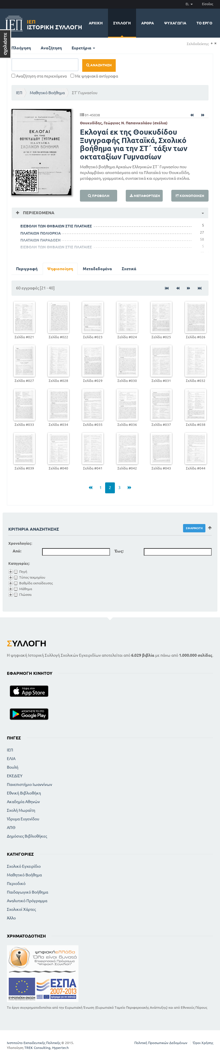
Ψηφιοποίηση (60, 268)
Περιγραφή (27, 268)
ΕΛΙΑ (11, 758)
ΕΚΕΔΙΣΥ (14, 776)
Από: (17, 551)
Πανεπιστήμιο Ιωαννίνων (29, 784)
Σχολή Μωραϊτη (21, 810)
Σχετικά (129, 268)
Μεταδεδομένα (97, 268)
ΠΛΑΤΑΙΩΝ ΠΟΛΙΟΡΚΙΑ (40, 233)
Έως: (118, 551)
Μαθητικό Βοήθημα (47, 92)
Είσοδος (207, 4)
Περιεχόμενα (38, 212)
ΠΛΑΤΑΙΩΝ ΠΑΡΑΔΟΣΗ (40, 240)
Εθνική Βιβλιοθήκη (24, 793)
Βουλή (12, 767)
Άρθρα (147, 23)
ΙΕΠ (19, 92)
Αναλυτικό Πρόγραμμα (27, 900)
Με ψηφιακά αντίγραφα (94, 76)
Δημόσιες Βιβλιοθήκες (27, 836)
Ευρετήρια (83, 48)
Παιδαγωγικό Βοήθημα (27, 892)
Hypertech (60, 1048)
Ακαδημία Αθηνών (23, 801)
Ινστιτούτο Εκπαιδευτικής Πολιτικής (33, 1043)
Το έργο (204, 23)
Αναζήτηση (51, 48)
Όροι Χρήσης (203, 1043)
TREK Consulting (37, 1048)
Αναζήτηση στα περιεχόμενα (39, 76)
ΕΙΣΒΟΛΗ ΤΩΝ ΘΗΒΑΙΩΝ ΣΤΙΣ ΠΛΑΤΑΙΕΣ (56, 226)
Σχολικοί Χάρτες (21, 909)
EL (189, 4)
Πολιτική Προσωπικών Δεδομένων (160, 1043)
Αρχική (96, 23)
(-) (215, 43)
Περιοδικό (16, 883)
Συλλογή (122, 23)
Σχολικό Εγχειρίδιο (24, 866)
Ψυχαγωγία (175, 23)
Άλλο (11, 918)
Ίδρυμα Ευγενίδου (23, 819)
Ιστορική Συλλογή (54, 24)
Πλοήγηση (21, 48)
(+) (211, 43)
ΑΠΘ (11, 827)
